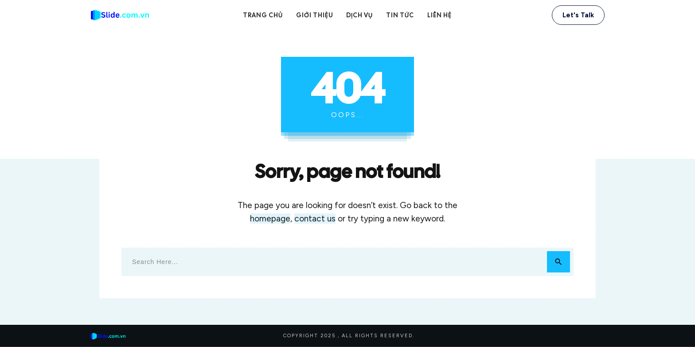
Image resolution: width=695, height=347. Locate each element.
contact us (315, 218)
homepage (270, 218)
